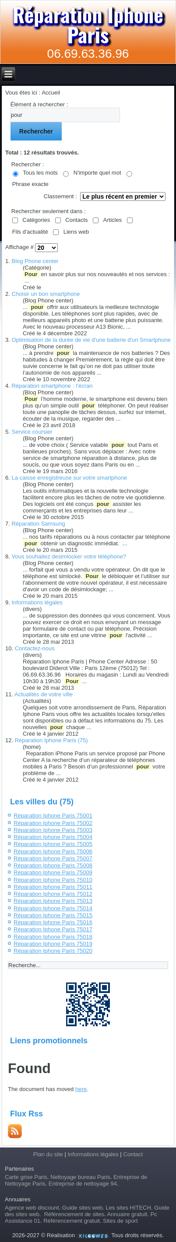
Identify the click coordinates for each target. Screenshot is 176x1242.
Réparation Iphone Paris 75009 (53, 872)
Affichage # (20, 247)
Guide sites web (82, 1207)
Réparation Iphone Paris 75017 (53, 929)
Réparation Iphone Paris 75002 (53, 823)
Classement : (60, 196)
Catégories (36, 220)
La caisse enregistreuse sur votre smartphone (69, 477)
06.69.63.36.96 (88, 53)
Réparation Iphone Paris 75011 (53, 887)
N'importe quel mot (97, 172)
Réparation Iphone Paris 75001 (53, 815)
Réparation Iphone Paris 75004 (53, 837)
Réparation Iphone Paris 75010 (53, 880)
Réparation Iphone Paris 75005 (53, 844)
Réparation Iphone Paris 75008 (53, 865)
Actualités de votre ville (43, 694)
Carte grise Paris (26, 1177)
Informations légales (36, 602)
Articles (112, 220)
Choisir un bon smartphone (45, 294)
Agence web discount (32, 1207)
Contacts (76, 220)
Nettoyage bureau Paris (80, 1177)
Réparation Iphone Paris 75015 (53, 915)
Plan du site (48, 1154)
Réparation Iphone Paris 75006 (53, 851)
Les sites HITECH (128, 1207)
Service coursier (31, 431)
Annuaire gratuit (127, 1214)
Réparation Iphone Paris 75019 (53, 943)
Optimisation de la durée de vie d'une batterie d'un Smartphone (90, 340)
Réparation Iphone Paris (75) (51, 740)
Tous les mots (40, 172)
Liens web (76, 231)
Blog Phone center (34, 261)
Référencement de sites (74, 1214)
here (81, 1089)
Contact (133, 1154)
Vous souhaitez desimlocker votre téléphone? (68, 556)
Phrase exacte (30, 184)
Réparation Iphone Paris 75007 (53, 858)
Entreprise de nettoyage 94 (83, 1183)
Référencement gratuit (71, 1220)
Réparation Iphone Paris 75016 (53, 922)
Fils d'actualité (30, 231)
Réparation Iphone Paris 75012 (53, 894)
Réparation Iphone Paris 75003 (53, 830)
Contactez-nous (35, 648)
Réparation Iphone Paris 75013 (53, 901)
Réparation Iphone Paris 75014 (53, 908)
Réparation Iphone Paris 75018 (53, 936)
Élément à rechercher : (39, 104)
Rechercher (36, 131)
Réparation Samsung (38, 523)
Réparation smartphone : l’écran (51, 385)
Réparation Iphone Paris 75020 (53, 950)
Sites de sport (120, 1220)
